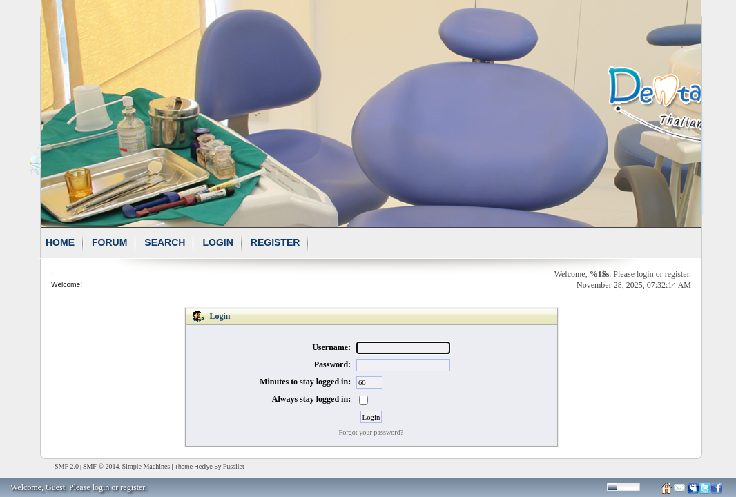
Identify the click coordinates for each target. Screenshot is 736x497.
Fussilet (233, 466)
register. (133, 487)
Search (164, 242)
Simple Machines (146, 466)
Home (60, 242)
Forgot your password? (371, 432)
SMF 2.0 (67, 466)
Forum (109, 242)
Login (217, 242)
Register (275, 242)
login (645, 274)
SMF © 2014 (101, 466)
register (677, 274)
